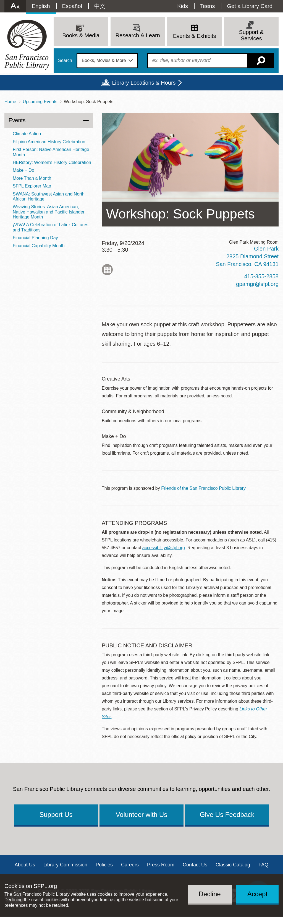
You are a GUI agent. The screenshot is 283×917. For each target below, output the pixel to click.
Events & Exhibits (194, 36)
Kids (182, 6)
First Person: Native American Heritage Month (51, 152)
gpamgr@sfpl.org (257, 284)
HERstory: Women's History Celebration (52, 162)
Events (17, 120)
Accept (257, 894)
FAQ (263, 864)
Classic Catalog (233, 864)
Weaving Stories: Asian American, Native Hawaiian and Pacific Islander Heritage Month (49, 211)
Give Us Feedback (227, 814)
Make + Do (23, 170)
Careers (130, 864)
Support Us (55, 814)
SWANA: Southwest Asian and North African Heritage (49, 196)
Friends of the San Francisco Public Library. (204, 488)
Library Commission (65, 864)
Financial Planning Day (35, 237)
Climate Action (27, 133)
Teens (207, 6)
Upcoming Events (40, 101)
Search (65, 60)
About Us (25, 864)
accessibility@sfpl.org (163, 547)
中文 (99, 6)
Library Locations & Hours (143, 83)
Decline (210, 894)
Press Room (160, 864)
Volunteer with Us (141, 814)
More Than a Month (32, 178)
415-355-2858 (261, 276)
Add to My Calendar (107, 269)
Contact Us (195, 864)
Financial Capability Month (39, 245)
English (41, 6)
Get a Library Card (249, 6)
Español (72, 6)
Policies (104, 864)
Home (10, 101)
